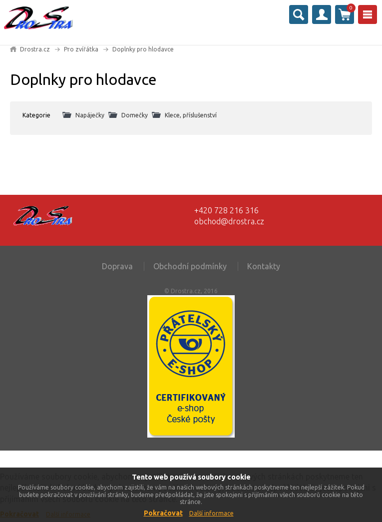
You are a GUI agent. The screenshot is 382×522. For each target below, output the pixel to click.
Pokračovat (163, 513)
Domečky (134, 115)
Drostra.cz (35, 49)
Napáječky (89, 115)
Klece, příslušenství (191, 115)
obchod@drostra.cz (229, 221)
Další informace (211, 513)
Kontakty (263, 266)
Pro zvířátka (81, 49)
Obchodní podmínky (190, 266)
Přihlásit (321, 14)
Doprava (117, 266)
